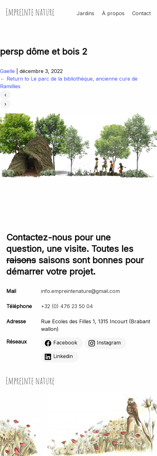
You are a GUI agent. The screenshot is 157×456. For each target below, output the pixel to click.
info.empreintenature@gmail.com (80, 291)
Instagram (104, 342)
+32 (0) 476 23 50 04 (67, 306)
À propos (113, 13)
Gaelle (7, 71)
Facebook (61, 342)
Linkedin (59, 356)
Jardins (85, 13)
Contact (141, 13)
